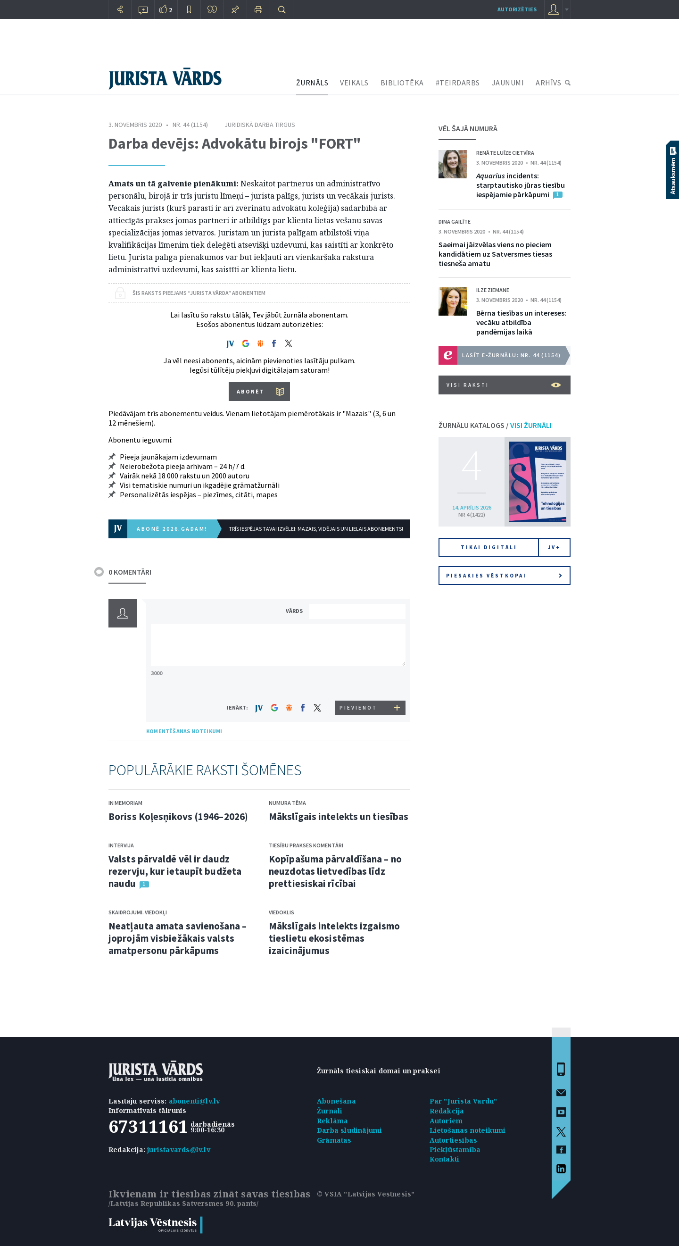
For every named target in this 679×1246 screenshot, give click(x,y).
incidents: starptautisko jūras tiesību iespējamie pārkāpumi (520, 185)
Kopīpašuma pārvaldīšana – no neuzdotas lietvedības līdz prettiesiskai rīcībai (335, 871)
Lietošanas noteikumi (468, 1130)
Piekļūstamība (455, 1149)
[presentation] (359, 683)
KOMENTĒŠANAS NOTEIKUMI (184, 731)
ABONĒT (251, 391)
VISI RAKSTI (504, 385)
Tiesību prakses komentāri (306, 845)
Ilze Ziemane (492, 289)
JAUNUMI (508, 82)
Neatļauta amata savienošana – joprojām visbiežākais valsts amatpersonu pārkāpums (177, 938)
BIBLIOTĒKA (402, 82)
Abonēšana (336, 1100)
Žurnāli (329, 1110)
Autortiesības (454, 1140)
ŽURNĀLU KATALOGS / (495, 425)
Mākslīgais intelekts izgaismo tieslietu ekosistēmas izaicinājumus (334, 938)
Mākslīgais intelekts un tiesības (338, 816)
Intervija (121, 845)
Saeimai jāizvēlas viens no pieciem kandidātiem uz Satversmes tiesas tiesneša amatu (495, 254)
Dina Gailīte (455, 221)
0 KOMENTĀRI (129, 572)
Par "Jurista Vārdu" (463, 1100)
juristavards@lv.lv (178, 1149)
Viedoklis (281, 912)
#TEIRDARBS (458, 82)
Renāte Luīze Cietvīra (505, 152)
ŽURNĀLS (312, 82)
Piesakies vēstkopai (504, 575)
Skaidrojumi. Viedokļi (137, 912)
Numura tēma (287, 802)
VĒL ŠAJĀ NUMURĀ (468, 128)
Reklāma (332, 1120)
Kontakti (445, 1158)
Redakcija (447, 1110)
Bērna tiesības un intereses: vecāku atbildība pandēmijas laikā (521, 322)
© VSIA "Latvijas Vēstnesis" (365, 1193)
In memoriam (125, 802)
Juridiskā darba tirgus (259, 124)
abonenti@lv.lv (194, 1100)
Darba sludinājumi (349, 1130)
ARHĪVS (548, 82)
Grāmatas (334, 1140)
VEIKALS (354, 82)
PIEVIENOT (358, 707)
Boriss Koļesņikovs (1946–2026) (178, 816)
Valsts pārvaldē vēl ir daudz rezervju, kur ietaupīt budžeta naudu (174, 871)
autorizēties (517, 9)
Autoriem (446, 1120)
